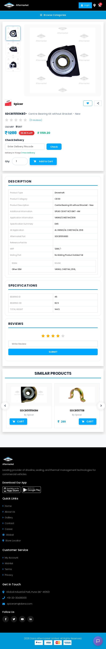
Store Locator (11, 540)
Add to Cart (43, 161)
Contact (8, 523)
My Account (10, 557)
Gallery (7, 517)
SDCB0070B (77, 410)
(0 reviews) (36, 120)
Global (8, 534)
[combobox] (20, 161)
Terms (7, 569)
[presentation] (5, 406)
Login (85, 5)
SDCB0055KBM (29, 410)
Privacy (7, 575)
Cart (18, 421)
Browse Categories (53, 15)
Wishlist (7, 563)
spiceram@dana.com (19, 603)
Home (7, 506)
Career (7, 529)
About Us (8, 511)
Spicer (18, 104)
